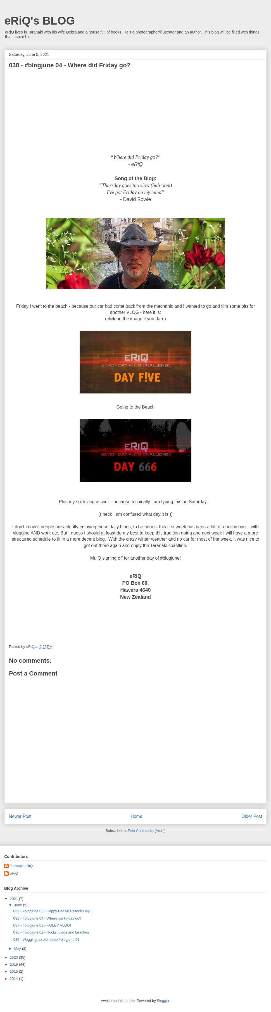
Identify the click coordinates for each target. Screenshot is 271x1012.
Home (136, 816)
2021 (14, 899)
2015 (14, 971)
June (18, 905)
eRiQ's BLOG (39, 21)
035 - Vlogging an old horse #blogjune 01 (46, 939)
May (18, 948)
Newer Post (20, 816)
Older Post (251, 816)
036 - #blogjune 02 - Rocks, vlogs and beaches (51, 932)
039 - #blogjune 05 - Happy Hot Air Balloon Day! (52, 911)
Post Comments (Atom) (146, 831)
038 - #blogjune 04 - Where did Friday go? (47, 918)
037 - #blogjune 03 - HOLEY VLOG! (42, 925)
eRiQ (14, 873)
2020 (14, 957)
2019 (14, 964)
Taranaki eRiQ (21, 866)
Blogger (163, 1001)
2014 (14, 979)
